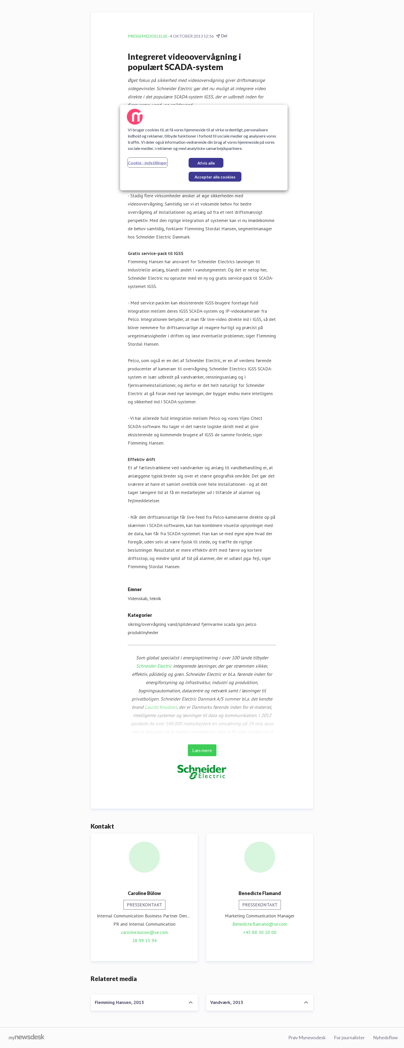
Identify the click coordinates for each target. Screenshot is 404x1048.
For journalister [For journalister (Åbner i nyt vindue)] (349, 1037)
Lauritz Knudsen (161, 707)
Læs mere (202, 750)
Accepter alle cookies (215, 176)
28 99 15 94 (144, 940)
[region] (204, 147)
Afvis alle (206, 162)
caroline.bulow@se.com (144, 932)
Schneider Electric (154, 666)
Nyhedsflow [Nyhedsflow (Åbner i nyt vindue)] (385, 1037)
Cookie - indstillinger (147, 162)
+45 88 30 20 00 (259, 932)
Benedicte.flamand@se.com (259, 924)
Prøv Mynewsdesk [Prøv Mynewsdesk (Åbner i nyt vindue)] (307, 1037)
